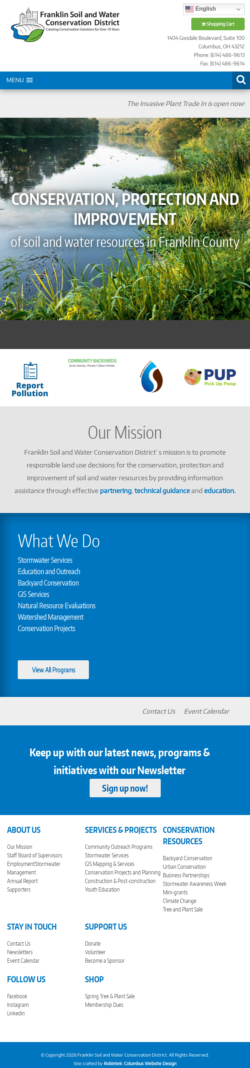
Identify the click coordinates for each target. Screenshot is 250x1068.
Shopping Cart (218, 24)
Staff (12, 855)
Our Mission (19, 846)
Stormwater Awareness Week (195, 883)
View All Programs (53, 670)
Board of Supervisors (40, 855)
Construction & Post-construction (120, 880)
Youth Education (102, 889)
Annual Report (22, 880)
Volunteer (95, 952)
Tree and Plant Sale (183, 909)
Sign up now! (125, 788)
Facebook (17, 996)
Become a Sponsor (105, 960)
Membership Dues (104, 1004)
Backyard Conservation (48, 582)
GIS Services (33, 594)
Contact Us (178, 711)
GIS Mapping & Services (109, 863)
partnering (116, 490)
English (200, 9)
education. (219, 490)
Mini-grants (175, 892)
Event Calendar (226, 711)
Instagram (18, 1004)
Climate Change (179, 900)
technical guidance (162, 490)
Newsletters (20, 952)
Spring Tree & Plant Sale (110, 996)
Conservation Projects (46, 628)
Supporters (19, 889)
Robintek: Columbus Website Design (140, 1063)
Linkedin (16, 1013)
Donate (93, 943)
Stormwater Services (45, 560)
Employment (21, 863)
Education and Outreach (49, 571)
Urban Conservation (184, 866)
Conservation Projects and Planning (123, 872)
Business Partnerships (186, 875)
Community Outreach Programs (119, 846)
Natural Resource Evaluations (56, 605)
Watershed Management (50, 617)
